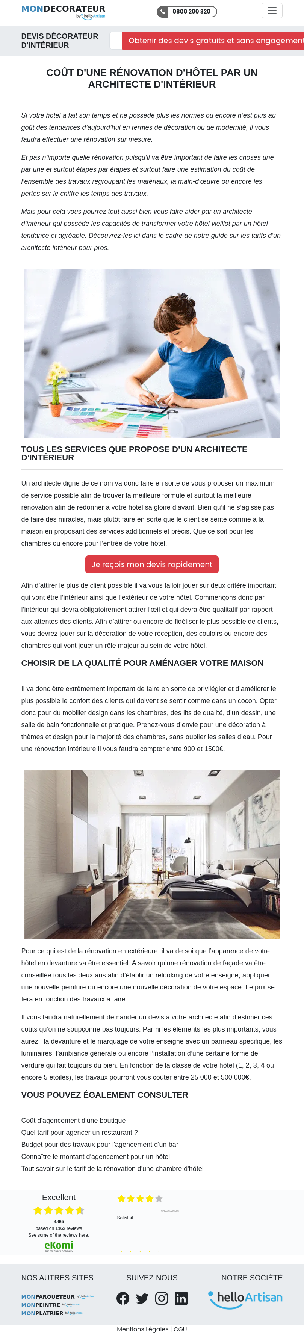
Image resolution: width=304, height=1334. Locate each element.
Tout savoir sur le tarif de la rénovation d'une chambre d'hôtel (112, 1168)
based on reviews (59, 1225)
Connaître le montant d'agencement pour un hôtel (95, 1156)
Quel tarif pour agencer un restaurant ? (79, 1132)
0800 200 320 (191, 11)
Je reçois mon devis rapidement (152, 564)
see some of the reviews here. (58, 1235)
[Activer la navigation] (272, 10)
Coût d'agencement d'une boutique (73, 1120)
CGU (180, 1329)
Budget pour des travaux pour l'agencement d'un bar (99, 1144)
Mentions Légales (142, 1329)
